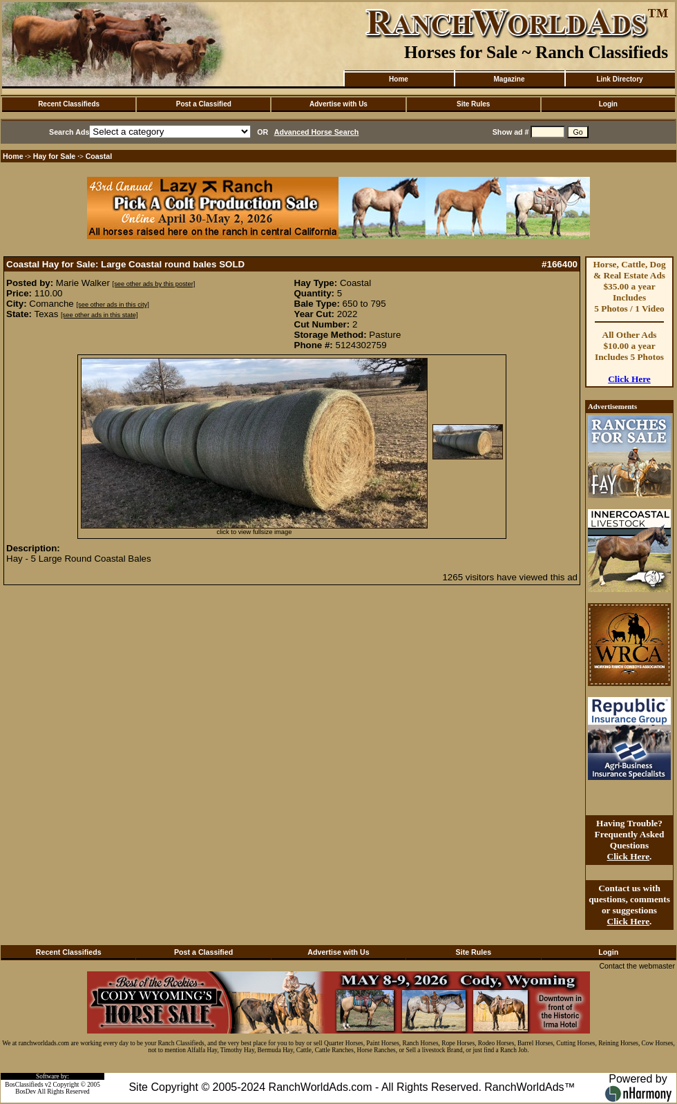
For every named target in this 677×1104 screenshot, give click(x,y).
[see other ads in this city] (113, 304)
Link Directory (619, 79)
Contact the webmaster (637, 966)
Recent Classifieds (68, 104)
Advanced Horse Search (316, 132)
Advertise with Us (338, 104)
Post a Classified (203, 104)
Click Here (629, 379)
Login (608, 104)
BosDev (25, 1091)
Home (398, 79)
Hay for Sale (55, 156)
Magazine (508, 79)
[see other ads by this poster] (154, 283)
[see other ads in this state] (99, 315)
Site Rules (473, 104)
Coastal (99, 156)
